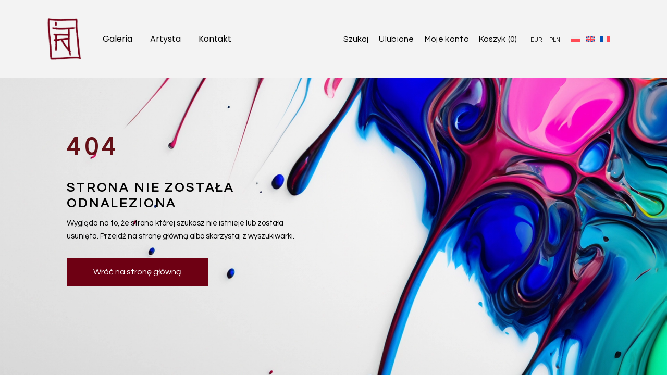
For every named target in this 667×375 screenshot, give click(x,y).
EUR (536, 40)
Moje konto (447, 39)
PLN (554, 40)
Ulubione (396, 39)
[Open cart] (498, 39)
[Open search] (348, 39)
